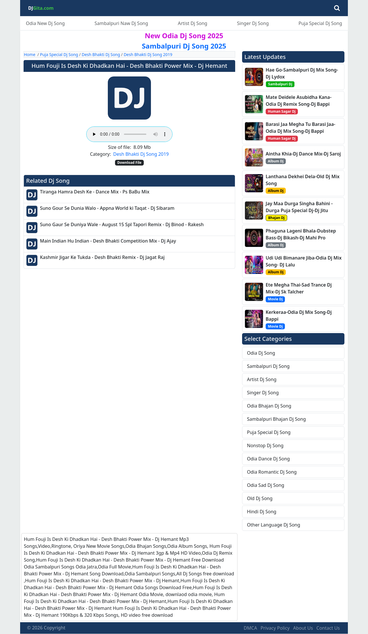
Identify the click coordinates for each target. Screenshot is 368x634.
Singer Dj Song (253, 23)
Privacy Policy (275, 628)
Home (29, 54)
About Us (303, 628)
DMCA (250, 628)
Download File (129, 162)
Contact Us (328, 628)
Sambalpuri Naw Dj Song (121, 23)
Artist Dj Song (192, 23)
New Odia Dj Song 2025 (184, 35)
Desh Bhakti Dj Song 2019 (148, 54)
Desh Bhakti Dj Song (101, 54)
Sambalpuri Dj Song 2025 (184, 46)
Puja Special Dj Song (320, 23)
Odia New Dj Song (45, 23)
